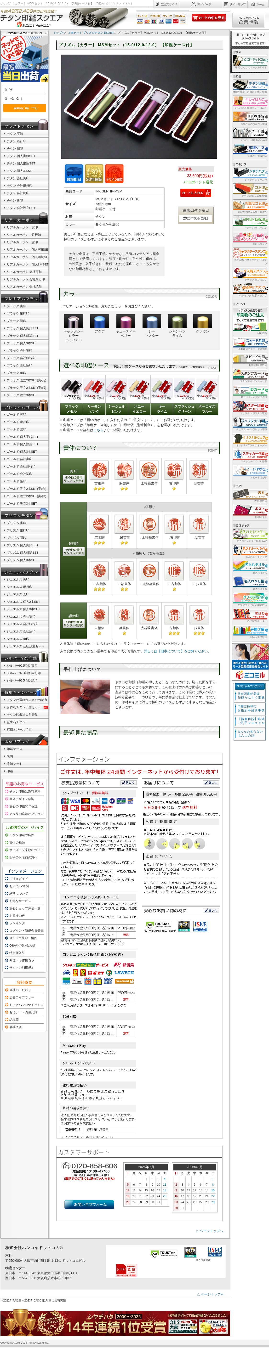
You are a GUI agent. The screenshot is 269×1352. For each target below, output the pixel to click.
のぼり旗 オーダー (249, 615)
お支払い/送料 (19, 886)
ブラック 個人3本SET (22, 343)
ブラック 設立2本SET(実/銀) (26, 387)
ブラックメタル (71, 409)
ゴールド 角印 (16, 481)
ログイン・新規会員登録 (26, 930)
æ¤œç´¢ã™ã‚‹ (24, 108)
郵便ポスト (249, 511)
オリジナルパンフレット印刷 (249, 424)
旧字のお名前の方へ (23, 857)
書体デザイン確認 (21, 799)
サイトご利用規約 (21, 967)
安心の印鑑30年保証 (23, 806)
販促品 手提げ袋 (249, 631)
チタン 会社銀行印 (20, 185)
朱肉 (10, 756)
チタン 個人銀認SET (21, 163)
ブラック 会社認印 (20, 365)
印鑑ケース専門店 (249, 150)
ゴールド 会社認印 (20, 474)
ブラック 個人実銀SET (23, 328)
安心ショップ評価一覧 (24, 908)
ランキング (17, 923)
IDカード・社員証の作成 (249, 391)
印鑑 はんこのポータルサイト (249, 62)
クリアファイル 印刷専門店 (249, 599)
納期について (18, 893)
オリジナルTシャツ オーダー (249, 440)
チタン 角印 (15, 200)
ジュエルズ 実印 (18, 579)
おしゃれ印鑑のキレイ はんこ (249, 102)
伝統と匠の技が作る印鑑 (249, 118)
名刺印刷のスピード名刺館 (249, 343)
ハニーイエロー (139, 409)
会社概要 (15, 1027)
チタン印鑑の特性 (21, 835)
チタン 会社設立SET (21, 208)
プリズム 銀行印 (18, 530)
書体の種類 (17, 842)
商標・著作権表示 (21, 960)
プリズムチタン (19, 515)
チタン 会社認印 (18, 193)
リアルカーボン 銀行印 (24, 235)
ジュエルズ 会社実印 (21, 616)
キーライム (162, 409)
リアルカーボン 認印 (22, 242)
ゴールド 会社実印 (20, 459)
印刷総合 (250, 320)
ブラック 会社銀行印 (21, 358)
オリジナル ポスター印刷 (249, 407)
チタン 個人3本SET (20, 171)
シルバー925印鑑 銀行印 (24, 673)
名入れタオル (249, 567)
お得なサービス (20, 901)
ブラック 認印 (16, 321)
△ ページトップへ (209, 1231)
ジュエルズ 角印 (18, 639)
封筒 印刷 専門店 (249, 359)
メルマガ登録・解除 (23, 938)
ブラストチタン (19, 126)
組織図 (14, 1019)
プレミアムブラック (23, 299)
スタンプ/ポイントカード (249, 375)
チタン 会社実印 (18, 178)
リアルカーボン (19, 220)
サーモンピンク (94, 409)
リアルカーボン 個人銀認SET (28, 257)
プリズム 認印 (16, 538)
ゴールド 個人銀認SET (23, 444)
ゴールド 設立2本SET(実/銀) (26, 496)
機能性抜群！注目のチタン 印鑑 (249, 86)
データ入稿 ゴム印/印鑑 (249, 190)
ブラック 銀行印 (18, 313)
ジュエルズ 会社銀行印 (23, 624)
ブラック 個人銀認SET (23, 336)
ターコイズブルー (207, 409)
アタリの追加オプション (26, 814)
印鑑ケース (14, 749)
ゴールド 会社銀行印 (21, 466)
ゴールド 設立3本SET (22, 503)
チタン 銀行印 (16, 141)
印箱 (10, 771)
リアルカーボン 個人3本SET (28, 264)
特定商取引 (17, 953)
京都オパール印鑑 (19, 729)
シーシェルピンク (116, 409)
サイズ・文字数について (26, 850)
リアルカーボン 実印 (22, 227)
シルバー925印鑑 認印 (22, 680)
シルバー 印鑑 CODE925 (249, 134)
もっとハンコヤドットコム (28, 1005)
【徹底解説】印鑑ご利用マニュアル (251, 721)
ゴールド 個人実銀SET (23, 437)
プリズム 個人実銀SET (23, 545)
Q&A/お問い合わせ (22, 945)
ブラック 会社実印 (20, 350)
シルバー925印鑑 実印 (22, 665)
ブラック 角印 (16, 373)
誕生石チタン (16, 722)
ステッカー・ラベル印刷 (249, 456)
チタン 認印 (15, 148)
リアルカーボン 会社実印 (24, 272)
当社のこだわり (20, 990)
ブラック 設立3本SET (22, 395)
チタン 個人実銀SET (21, 156)
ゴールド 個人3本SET (22, 451)
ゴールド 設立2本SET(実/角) (26, 488)
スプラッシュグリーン (184, 409)
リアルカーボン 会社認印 (24, 286)
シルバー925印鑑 (21, 658)
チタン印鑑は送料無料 (24, 791)
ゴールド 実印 (16, 414)
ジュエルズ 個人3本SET (23, 609)
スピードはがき (249, 472)
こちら (98, 430)
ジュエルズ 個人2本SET (23, 601)
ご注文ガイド (18, 878)
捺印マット (14, 764)
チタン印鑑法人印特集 (22, 714)
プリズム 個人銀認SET (23, 552)
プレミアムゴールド (23, 407)
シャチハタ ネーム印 (249, 174)
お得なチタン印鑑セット (28, 707)
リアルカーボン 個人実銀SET (28, 249)
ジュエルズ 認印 (18, 594)
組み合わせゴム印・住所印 (249, 206)
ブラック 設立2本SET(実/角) (26, 380)
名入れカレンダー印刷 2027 (249, 535)
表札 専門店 (249, 495)
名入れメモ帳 (249, 583)
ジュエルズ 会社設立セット (26, 646)
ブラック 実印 (16, 306)
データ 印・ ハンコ (249, 222)
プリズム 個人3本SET (22, 560)
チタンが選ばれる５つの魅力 (27, 700)
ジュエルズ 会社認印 (21, 631)
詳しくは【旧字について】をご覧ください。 (177, 651)
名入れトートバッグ (249, 551)
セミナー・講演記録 (23, 1012)
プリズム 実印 (16, 523)
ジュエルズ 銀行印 (20, 587)
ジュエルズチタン (21, 572)
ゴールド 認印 (16, 429)
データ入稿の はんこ (249, 274)
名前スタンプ (249, 238)
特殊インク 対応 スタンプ (249, 290)
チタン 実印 (15, 133)
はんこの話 (250, 733)
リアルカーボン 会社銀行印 (26, 279)
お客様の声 (17, 916)
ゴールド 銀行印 (18, 422)
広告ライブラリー (21, 997)
